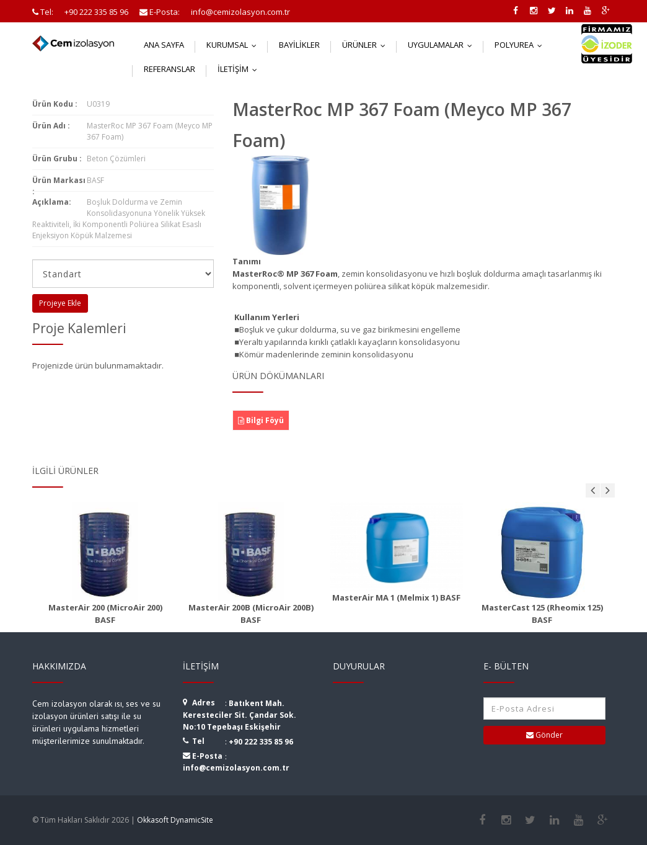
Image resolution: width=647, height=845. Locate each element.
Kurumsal (234, 44)
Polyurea (521, 44)
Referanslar (169, 68)
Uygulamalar (443, 44)
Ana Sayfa (164, 44)
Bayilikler (299, 44)
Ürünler (366, 44)
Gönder (544, 735)
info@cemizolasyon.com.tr (236, 767)
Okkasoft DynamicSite (175, 820)
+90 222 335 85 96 (261, 741)
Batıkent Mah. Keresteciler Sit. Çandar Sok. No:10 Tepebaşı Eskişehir (239, 715)
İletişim (240, 68)
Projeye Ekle (60, 303)
